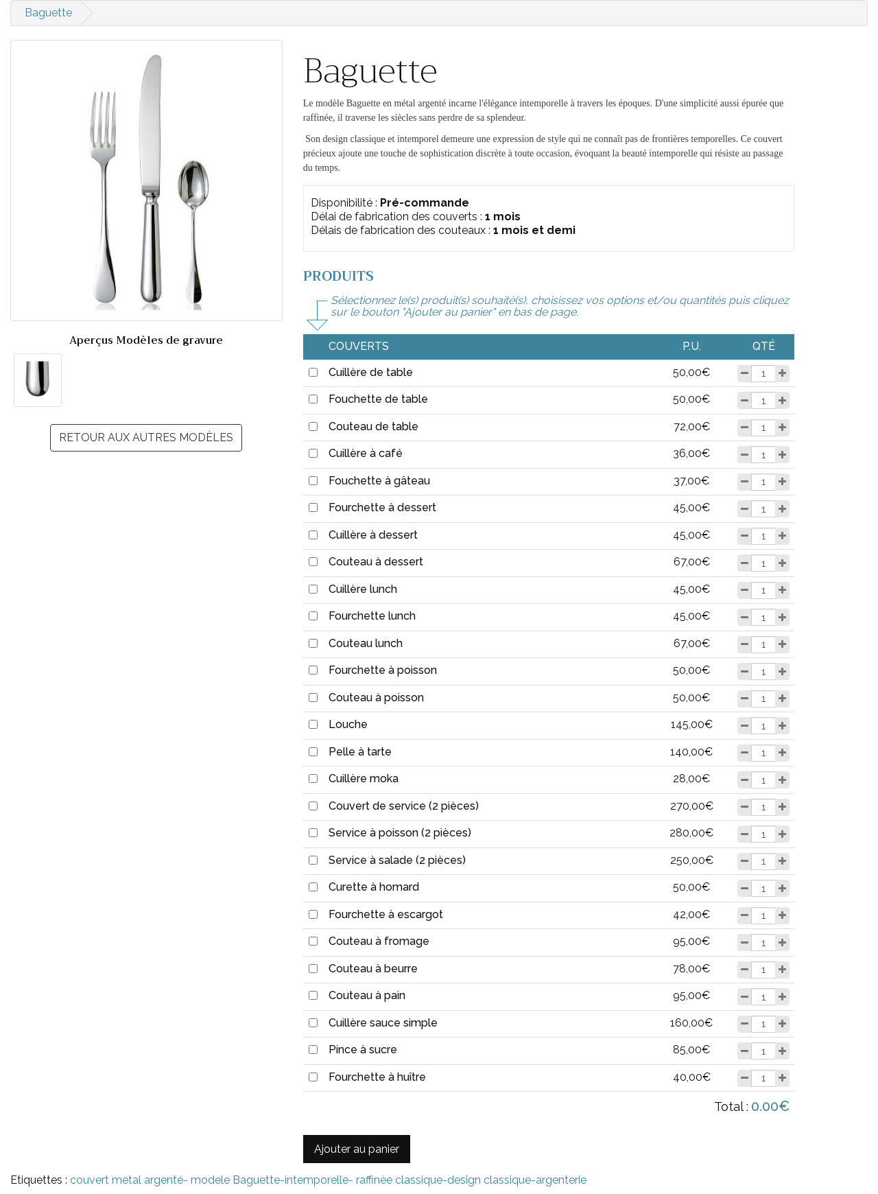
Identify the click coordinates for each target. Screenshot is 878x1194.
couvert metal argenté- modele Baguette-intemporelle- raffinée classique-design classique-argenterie (328, 1179)
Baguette (48, 12)
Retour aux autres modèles (146, 437)
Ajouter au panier (356, 1149)
